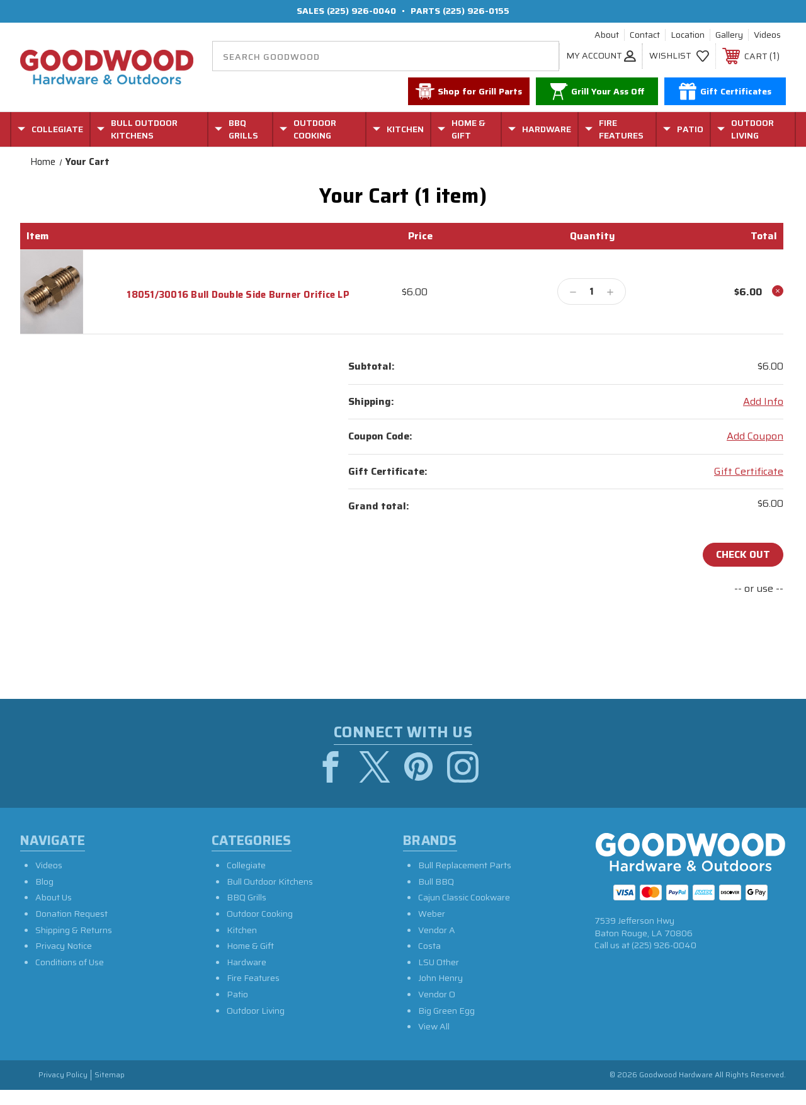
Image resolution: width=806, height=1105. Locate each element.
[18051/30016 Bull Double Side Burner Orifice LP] (592, 291)
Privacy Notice (63, 946)
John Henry (440, 978)
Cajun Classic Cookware (464, 898)
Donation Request (71, 914)
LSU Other (438, 962)
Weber (431, 914)
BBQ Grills (246, 898)
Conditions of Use (69, 962)
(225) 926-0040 (361, 11)
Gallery (729, 35)
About (606, 35)
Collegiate (246, 866)
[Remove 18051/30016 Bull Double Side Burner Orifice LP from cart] (777, 291)
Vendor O (436, 994)
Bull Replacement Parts (464, 866)
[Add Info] (763, 402)
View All (434, 1026)
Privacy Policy (63, 1075)
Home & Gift (250, 946)
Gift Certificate (748, 472)
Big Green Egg (446, 1010)
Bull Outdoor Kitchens (270, 881)
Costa (429, 946)
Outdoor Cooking (260, 914)
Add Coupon (755, 436)
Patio (237, 994)
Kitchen (242, 930)
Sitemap (109, 1075)
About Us (53, 898)
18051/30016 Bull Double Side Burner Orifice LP (238, 295)
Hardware (246, 962)
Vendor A (436, 930)
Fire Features (253, 978)
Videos (767, 35)
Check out (743, 554)
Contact (645, 35)
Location (688, 35)
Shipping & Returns (73, 930)
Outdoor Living (256, 1010)
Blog (44, 881)
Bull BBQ (436, 881)
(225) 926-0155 (476, 11)
